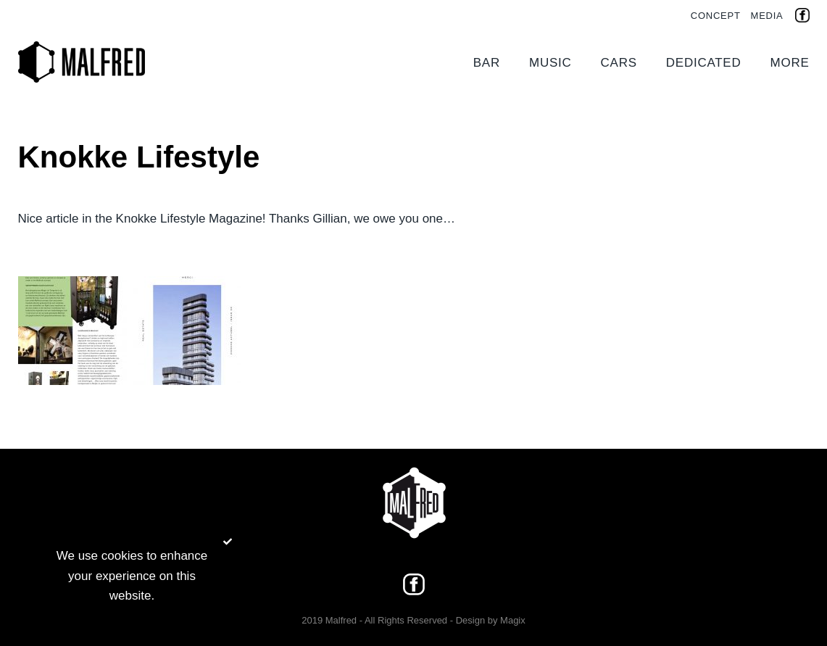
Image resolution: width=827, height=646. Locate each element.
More (790, 63)
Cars (619, 63)
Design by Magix (490, 620)
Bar (486, 63)
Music (550, 63)
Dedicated (703, 63)
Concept (716, 15)
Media (767, 15)
